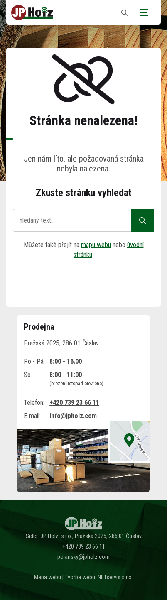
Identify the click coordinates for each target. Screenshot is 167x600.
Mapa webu (47, 577)
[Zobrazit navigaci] (144, 12)
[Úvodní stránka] (32, 12)
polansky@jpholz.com (83, 556)
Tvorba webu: (80, 577)
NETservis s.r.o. (115, 577)
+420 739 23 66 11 (74, 403)
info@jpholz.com (73, 416)
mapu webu (96, 245)
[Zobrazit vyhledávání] (124, 13)
